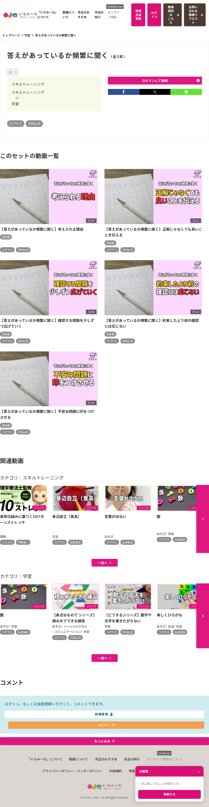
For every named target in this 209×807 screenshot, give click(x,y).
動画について (69, 14)
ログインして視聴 (171, 80)
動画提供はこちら (171, 15)
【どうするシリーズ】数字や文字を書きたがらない (128, 620)
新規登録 (104, 717)
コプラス (15, 123)
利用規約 (115, 774)
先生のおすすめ (84, 14)
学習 (27, 35)
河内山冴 (34, 123)
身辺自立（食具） (66, 516)
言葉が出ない (115, 516)
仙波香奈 (75, 542)
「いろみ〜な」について (47, 14)
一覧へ (104, 565)
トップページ (11, 35)
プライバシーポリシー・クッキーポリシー (72, 774)
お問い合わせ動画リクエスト (193, 15)
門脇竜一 (23, 542)
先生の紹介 (99, 14)
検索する (169, 794)
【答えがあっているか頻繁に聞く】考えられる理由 (41, 229)
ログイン (154, 14)
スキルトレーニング (28, 92)
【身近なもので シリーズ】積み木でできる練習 (74, 620)
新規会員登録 (138, 15)
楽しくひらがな (169, 617)
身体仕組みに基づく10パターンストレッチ (22, 519)
